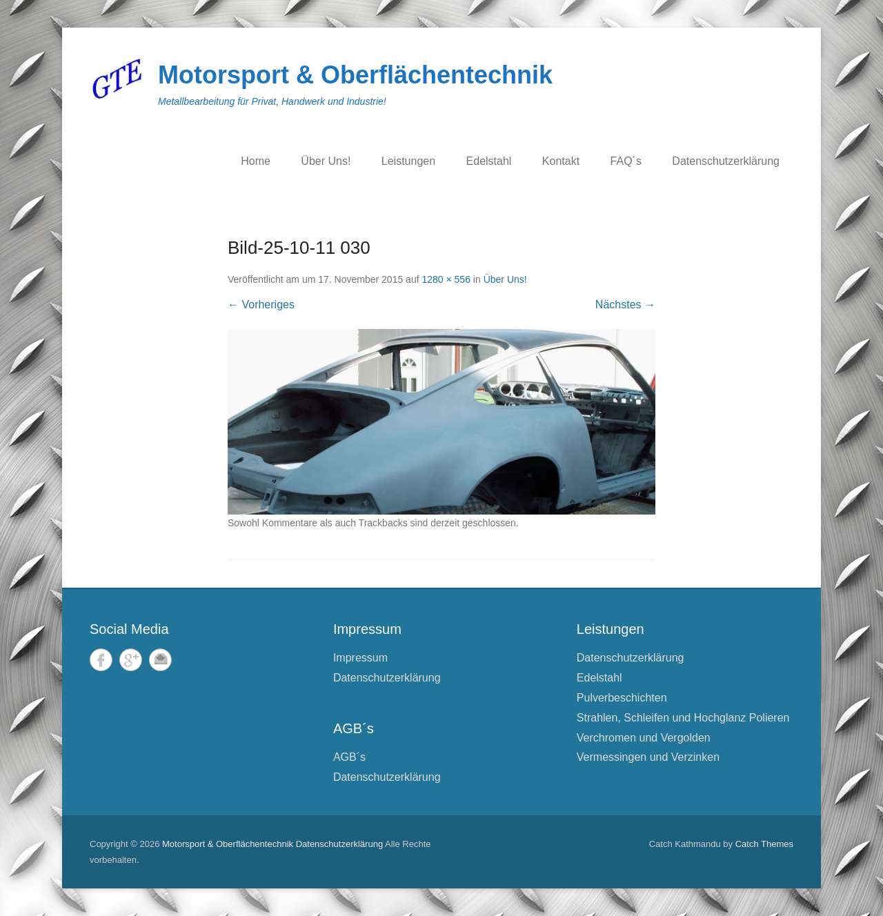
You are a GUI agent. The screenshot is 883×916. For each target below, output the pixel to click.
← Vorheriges (261, 304)
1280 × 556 (445, 279)
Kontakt (560, 161)
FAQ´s (626, 161)
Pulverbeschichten (622, 698)
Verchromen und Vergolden (644, 738)
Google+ (130, 659)
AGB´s (349, 757)
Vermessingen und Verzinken (648, 757)
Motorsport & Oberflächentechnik (355, 75)
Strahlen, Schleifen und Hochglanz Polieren (683, 718)
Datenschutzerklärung (726, 161)
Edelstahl (489, 161)
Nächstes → (625, 304)
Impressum (360, 658)
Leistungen (408, 161)
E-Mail (160, 659)
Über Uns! (325, 161)
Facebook (101, 659)
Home (255, 161)
